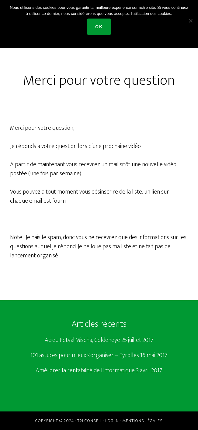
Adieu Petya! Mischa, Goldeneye (82, 340)
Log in (112, 420)
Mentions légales (142, 420)
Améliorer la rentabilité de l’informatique (85, 370)
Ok (99, 26)
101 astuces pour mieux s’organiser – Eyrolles (84, 355)
